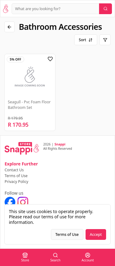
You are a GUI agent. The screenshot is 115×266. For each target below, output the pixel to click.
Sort (86, 39)
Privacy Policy (16, 181)
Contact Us (14, 170)
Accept (96, 234)
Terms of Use (16, 175)
